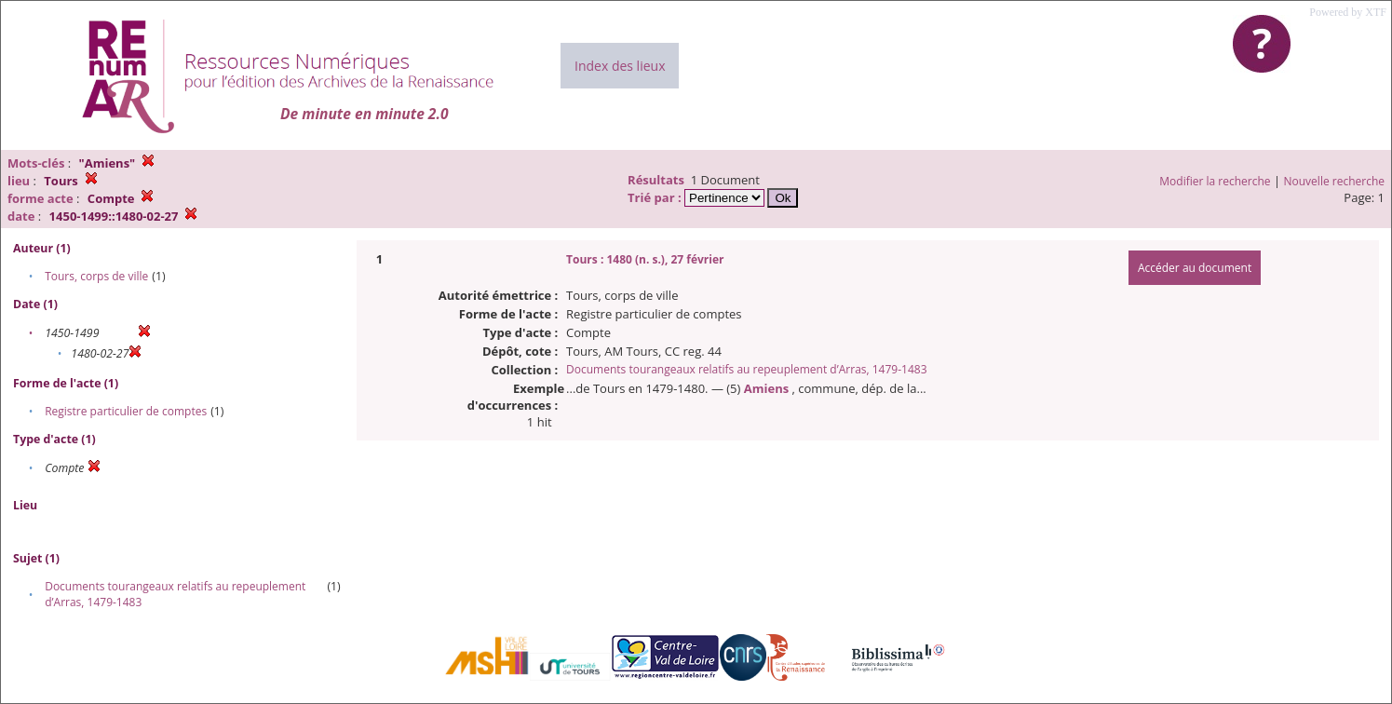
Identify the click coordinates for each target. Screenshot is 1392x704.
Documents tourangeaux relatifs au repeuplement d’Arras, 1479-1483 (746, 369)
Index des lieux (619, 65)
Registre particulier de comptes (126, 411)
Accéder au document (1194, 268)
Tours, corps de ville (96, 276)
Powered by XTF (1347, 12)
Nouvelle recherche (1334, 181)
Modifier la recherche (1214, 181)
